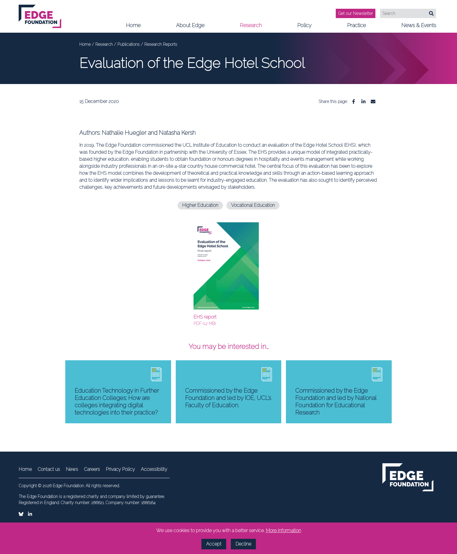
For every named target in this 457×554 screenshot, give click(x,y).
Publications (129, 44)
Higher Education (200, 205)
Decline (243, 544)
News (72, 469)
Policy (304, 27)
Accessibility (154, 469)
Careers (92, 469)
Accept (214, 544)
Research (251, 27)
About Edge (190, 27)
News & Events (418, 27)
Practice (356, 27)
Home (133, 25)
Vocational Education (253, 205)
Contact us (49, 469)
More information (283, 530)
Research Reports (160, 44)
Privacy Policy (120, 469)
